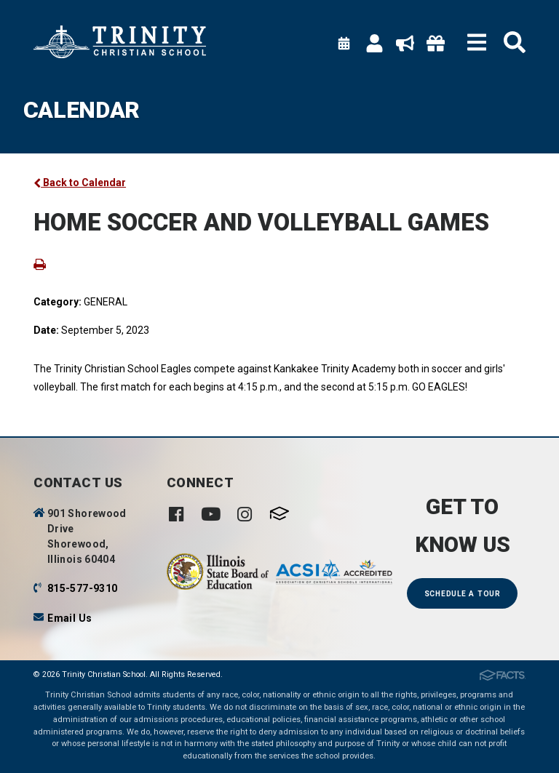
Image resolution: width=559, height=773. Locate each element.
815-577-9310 (82, 588)
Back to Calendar (79, 182)
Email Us (69, 618)
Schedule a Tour (462, 594)
